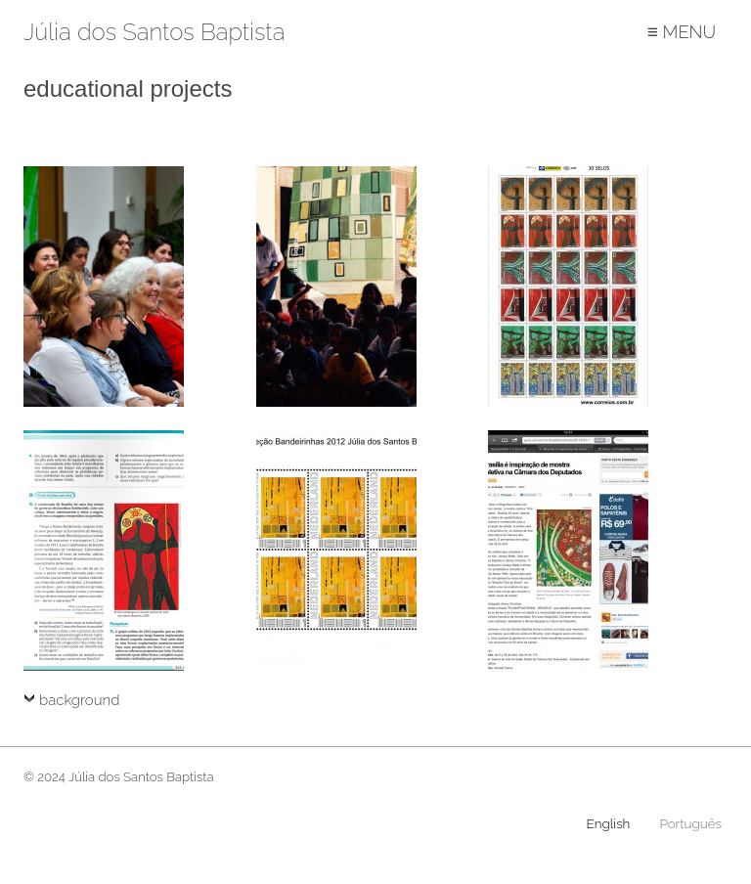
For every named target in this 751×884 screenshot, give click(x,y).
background (79, 700)
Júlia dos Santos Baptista (154, 32)
